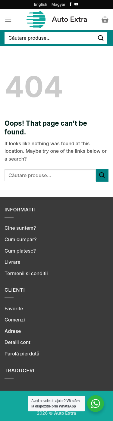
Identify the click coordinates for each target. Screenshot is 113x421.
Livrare (12, 262)
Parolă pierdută (22, 354)
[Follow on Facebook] (70, 4)
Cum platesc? (20, 251)
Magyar (58, 4)
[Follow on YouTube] (76, 4)
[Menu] (8, 19)
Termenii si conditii (26, 273)
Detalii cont (17, 342)
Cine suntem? (20, 228)
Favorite (14, 309)
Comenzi (15, 320)
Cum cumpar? (21, 239)
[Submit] (101, 38)
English (40, 4)
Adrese (13, 331)
